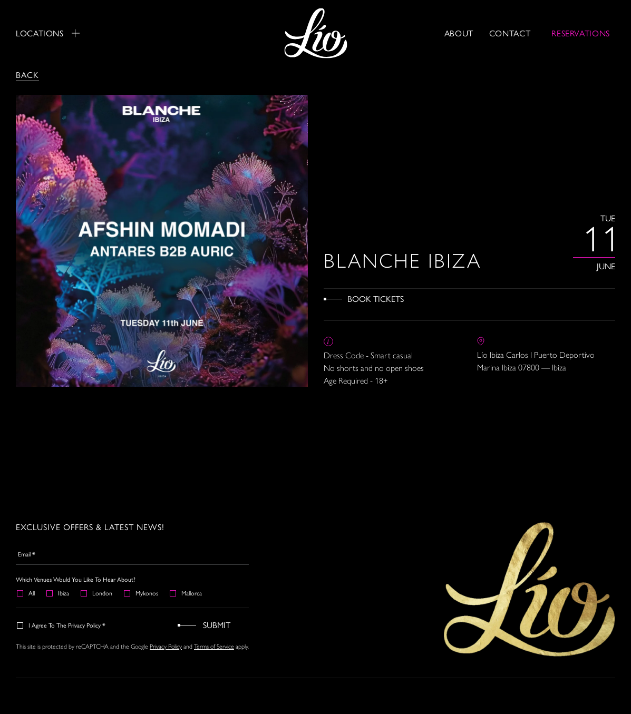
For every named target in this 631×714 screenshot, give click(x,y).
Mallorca (186, 593)
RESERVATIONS (580, 33)
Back (27, 75)
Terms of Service (214, 646)
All (26, 593)
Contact (509, 33)
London (97, 593)
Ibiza (58, 593)
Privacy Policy (166, 646)
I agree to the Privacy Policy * (61, 625)
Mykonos (141, 593)
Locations (48, 33)
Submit (216, 625)
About (458, 33)
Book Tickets (375, 298)
